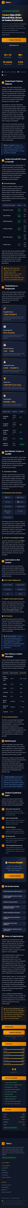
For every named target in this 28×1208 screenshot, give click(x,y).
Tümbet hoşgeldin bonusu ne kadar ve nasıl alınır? (14, 898)
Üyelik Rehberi (5, 1187)
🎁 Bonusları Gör (14, 45)
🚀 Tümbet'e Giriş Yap (14, 40)
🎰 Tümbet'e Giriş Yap (14, 1032)
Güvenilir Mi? (5, 1168)
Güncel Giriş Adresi (6, 1192)
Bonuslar (4, 1170)
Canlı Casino (5, 1175)
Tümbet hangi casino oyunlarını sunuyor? (14, 919)
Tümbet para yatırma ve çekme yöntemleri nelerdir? (14, 908)
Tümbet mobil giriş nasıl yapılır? (14, 913)
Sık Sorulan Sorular (6, 1185)
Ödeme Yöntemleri (6, 1177)
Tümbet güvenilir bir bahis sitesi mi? (14, 892)
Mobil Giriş (4, 1189)
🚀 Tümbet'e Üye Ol (14, 877)
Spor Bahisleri (5, 1172)
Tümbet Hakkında (6, 1165)
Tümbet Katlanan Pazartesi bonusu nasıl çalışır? (14, 931)
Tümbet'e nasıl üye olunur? (14, 903)
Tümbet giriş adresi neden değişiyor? (14, 925)
